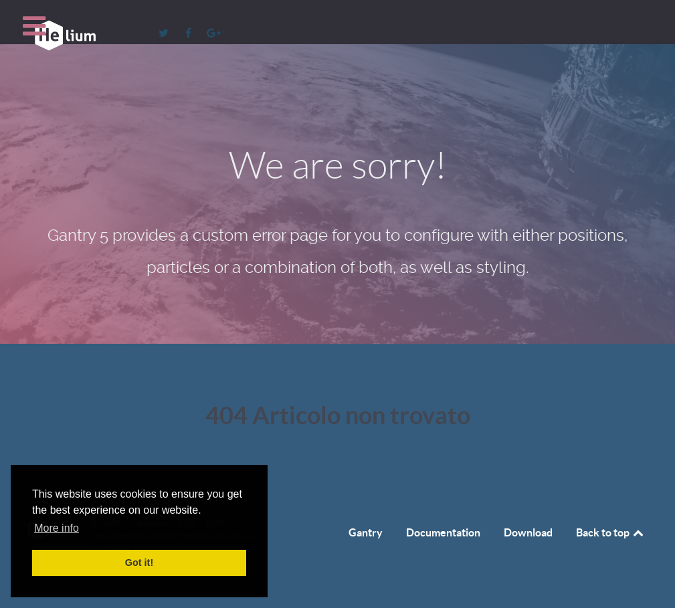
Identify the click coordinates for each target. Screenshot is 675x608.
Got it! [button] (139, 562)
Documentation (443, 532)
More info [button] (56, 528)
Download (528, 532)
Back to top (611, 532)
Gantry (366, 532)
